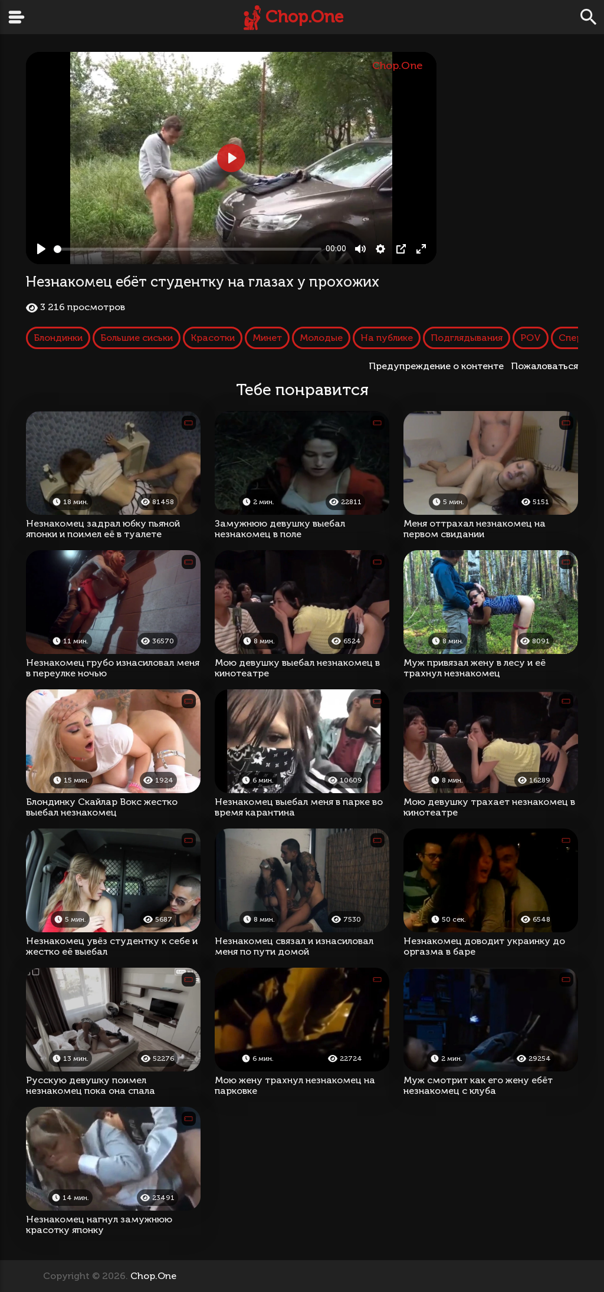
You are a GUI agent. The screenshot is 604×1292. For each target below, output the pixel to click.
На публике (386, 337)
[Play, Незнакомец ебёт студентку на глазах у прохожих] (41, 248)
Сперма (577, 337)
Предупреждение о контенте (438, 366)
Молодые (321, 337)
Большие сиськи (136, 337)
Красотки (213, 337)
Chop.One (304, 17)
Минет (267, 337)
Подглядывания (467, 337)
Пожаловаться (544, 366)
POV (530, 337)
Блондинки (58, 337)
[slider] (187, 249)
